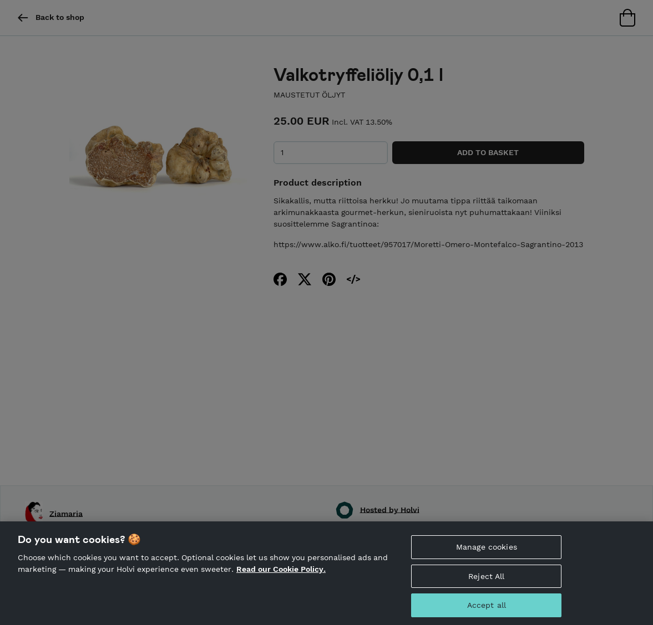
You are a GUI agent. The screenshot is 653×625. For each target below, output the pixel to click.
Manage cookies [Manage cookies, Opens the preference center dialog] (486, 558)
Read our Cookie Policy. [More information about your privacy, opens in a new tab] (281, 581)
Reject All (486, 587)
